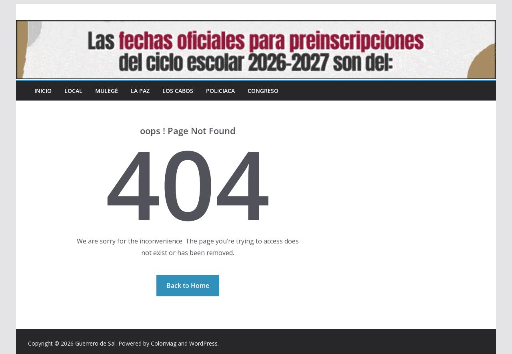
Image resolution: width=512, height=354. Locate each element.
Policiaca (220, 91)
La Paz (140, 91)
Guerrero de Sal (95, 343)
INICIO (43, 91)
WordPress (203, 343)
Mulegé (106, 91)
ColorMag (163, 343)
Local (73, 91)
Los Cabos (177, 91)
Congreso (263, 91)
